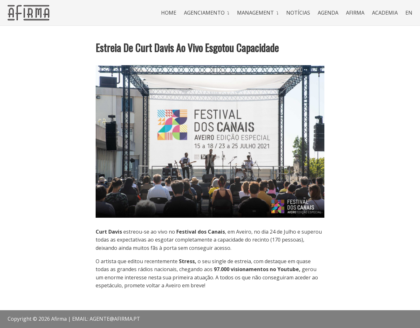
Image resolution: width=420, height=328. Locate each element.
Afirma (355, 12)
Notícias (298, 12)
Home (168, 12)
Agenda (328, 12)
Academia (385, 12)
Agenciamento (204, 12)
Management (255, 12)
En (408, 12)
